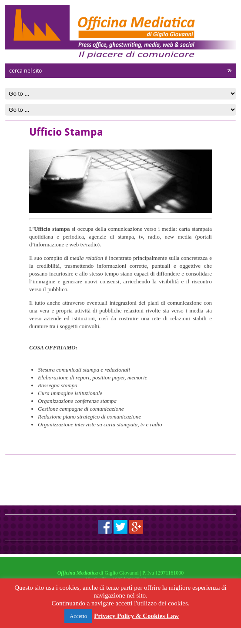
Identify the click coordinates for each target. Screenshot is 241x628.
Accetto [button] (78, 616)
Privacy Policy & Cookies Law (136, 615)
